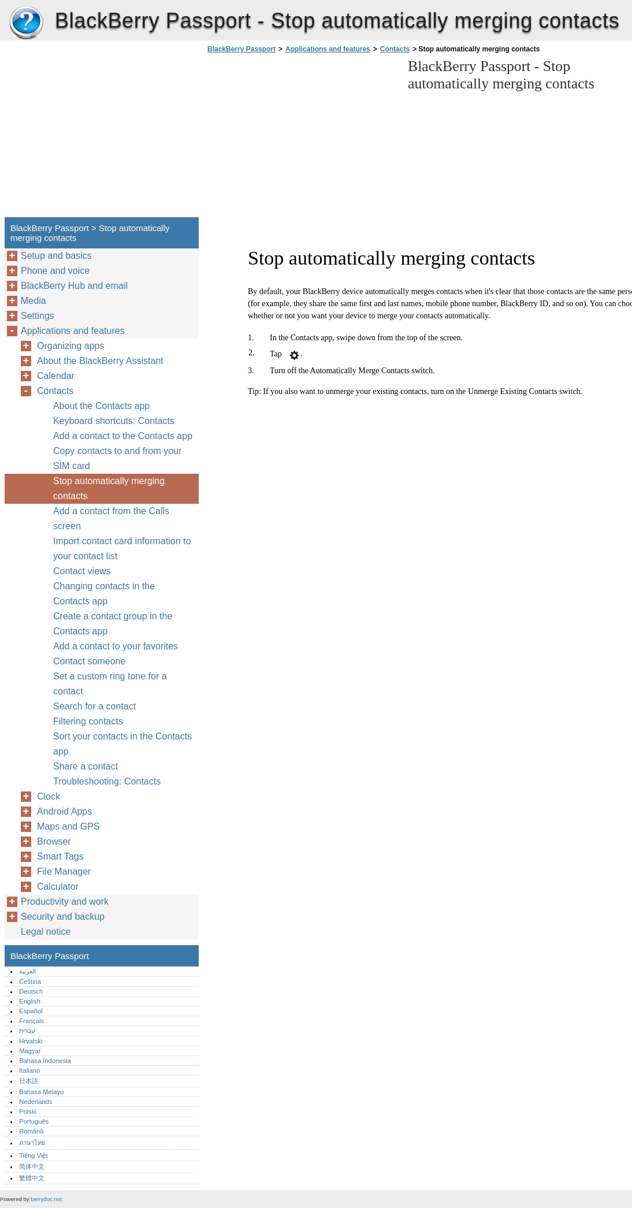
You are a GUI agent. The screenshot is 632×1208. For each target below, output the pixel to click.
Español (30, 1011)
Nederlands (35, 1101)
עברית (27, 1030)
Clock (48, 796)
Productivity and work (65, 901)
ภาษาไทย (32, 1142)
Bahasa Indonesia (45, 1060)
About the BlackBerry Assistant (100, 361)
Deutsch (31, 991)
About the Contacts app (101, 406)
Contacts (395, 49)
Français (31, 1020)
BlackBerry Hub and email (74, 286)
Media (33, 301)
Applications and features (327, 49)
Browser (54, 841)
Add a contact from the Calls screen (111, 518)
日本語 (28, 1080)
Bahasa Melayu (41, 1091)
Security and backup (63, 916)
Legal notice (45, 931)
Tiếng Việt (33, 1155)
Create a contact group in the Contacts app (112, 623)
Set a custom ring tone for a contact (110, 683)
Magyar (29, 1050)
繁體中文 (31, 1177)
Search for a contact (94, 706)
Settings (37, 316)
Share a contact (85, 766)
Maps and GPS (68, 826)
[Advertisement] (302, 139)
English (29, 1001)
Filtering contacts (88, 721)
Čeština (30, 981)
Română (31, 1131)
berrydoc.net (46, 1199)
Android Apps (64, 811)
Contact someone (89, 661)
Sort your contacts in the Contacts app (122, 743)
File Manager (64, 871)
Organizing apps (71, 346)
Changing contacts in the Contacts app (104, 593)
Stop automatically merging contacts (109, 488)
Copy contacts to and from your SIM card (117, 458)
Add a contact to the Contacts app (122, 436)
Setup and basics (56, 256)
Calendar (56, 376)
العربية (27, 971)
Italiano (29, 1070)
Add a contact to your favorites (115, 646)
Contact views (82, 571)
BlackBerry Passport (26, 23)
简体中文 (31, 1166)
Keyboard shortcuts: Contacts (113, 421)
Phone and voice (55, 271)
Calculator (58, 886)
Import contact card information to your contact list (122, 548)
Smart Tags (60, 856)
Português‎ (34, 1121)
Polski (27, 1111)
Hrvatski (30, 1041)
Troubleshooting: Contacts (107, 781)
